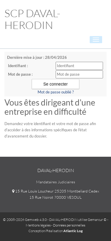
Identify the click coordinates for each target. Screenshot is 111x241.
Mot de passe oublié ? (56, 92)
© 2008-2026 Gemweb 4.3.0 (25, 219)
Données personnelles (69, 225)
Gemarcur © (97, 219)
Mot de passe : (20, 74)
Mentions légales (38, 225)
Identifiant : (18, 65)
